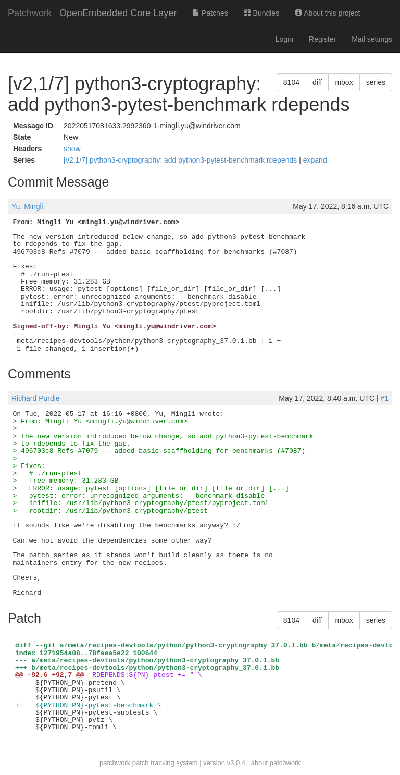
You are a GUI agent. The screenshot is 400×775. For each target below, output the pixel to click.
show (72, 148)
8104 (291, 82)
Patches (210, 13)
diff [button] (317, 82)
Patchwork (30, 13)
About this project (327, 13)
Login (284, 39)
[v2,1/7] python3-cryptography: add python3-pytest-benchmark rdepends (181, 160)
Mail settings (372, 39)
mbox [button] (344, 82)
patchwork (114, 763)
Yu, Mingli (27, 206)
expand (315, 160)
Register (322, 39)
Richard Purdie (35, 398)
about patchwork (276, 763)
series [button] (375, 82)
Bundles (261, 13)
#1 (384, 398)
